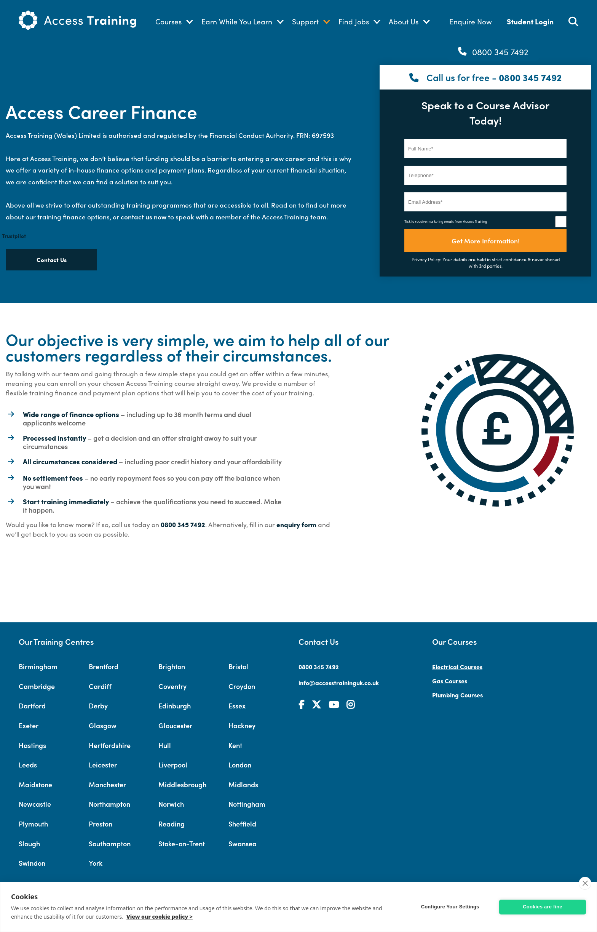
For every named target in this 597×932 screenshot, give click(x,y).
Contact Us (52, 260)
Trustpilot (14, 236)
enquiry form (296, 524)
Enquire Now (470, 21)
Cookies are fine (542, 907)
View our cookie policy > (159, 916)
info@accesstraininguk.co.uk (338, 682)
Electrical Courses (457, 666)
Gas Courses (449, 680)
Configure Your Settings (453, 907)
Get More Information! (486, 240)
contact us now (143, 216)
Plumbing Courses (457, 695)
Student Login (530, 21)
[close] (585, 883)
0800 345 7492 (500, 52)
